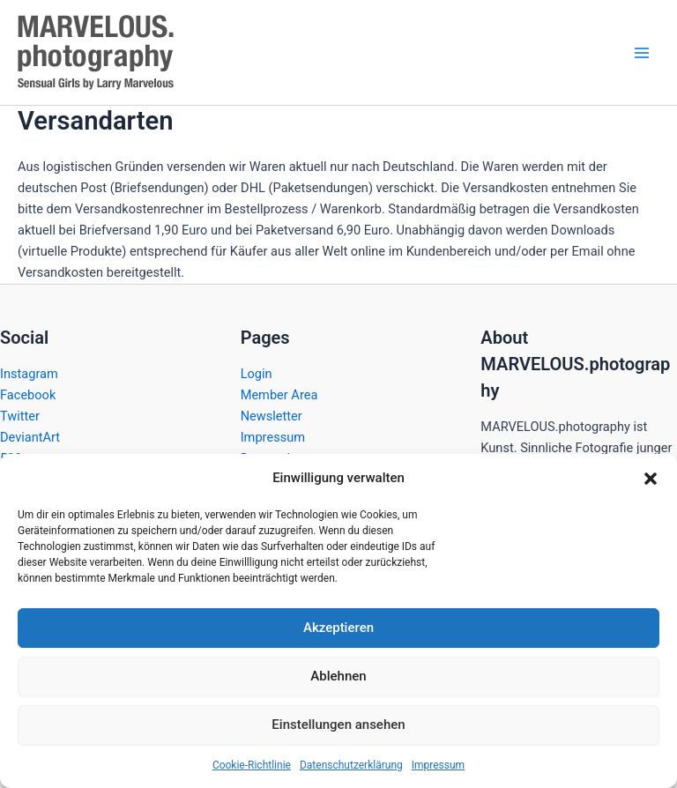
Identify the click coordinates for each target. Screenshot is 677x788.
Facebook (28, 395)
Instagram (29, 374)
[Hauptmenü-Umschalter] (641, 52)
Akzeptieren (338, 628)
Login (256, 374)
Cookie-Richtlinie (251, 765)
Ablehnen (338, 676)
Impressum (438, 765)
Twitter (20, 416)
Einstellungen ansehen (338, 724)
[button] (650, 478)
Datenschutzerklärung (351, 765)
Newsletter (271, 416)
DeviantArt (30, 437)
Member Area (279, 395)
